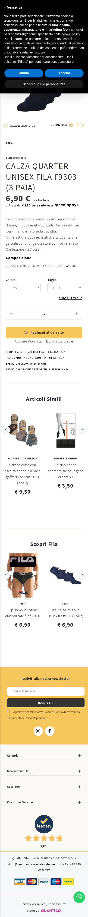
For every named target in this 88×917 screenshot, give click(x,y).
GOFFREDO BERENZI (22, 459)
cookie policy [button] (71, 34)
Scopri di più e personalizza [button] (44, 84)
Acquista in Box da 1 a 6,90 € (50, 341)
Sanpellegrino (65, 459)
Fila (9, 143)
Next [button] (82, 439)
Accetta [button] (64, 73)
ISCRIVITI (45, 703)
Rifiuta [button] (24, 73)
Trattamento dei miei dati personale (27, 718)
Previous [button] (5, 439)
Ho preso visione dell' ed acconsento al (44, 715)
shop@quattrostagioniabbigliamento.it (34, 864)
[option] (22, 454)
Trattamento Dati (34, 904)
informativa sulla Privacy (48, 712)
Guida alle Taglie (70, 298)
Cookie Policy (57, 904)
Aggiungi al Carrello (44, 332)
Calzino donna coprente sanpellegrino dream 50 (65, 471)
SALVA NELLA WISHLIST (20, 126)
